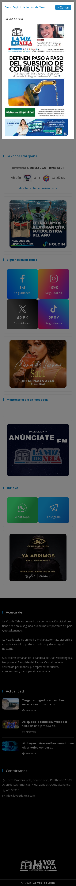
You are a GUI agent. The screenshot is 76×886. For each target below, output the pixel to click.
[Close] (63, 7)
